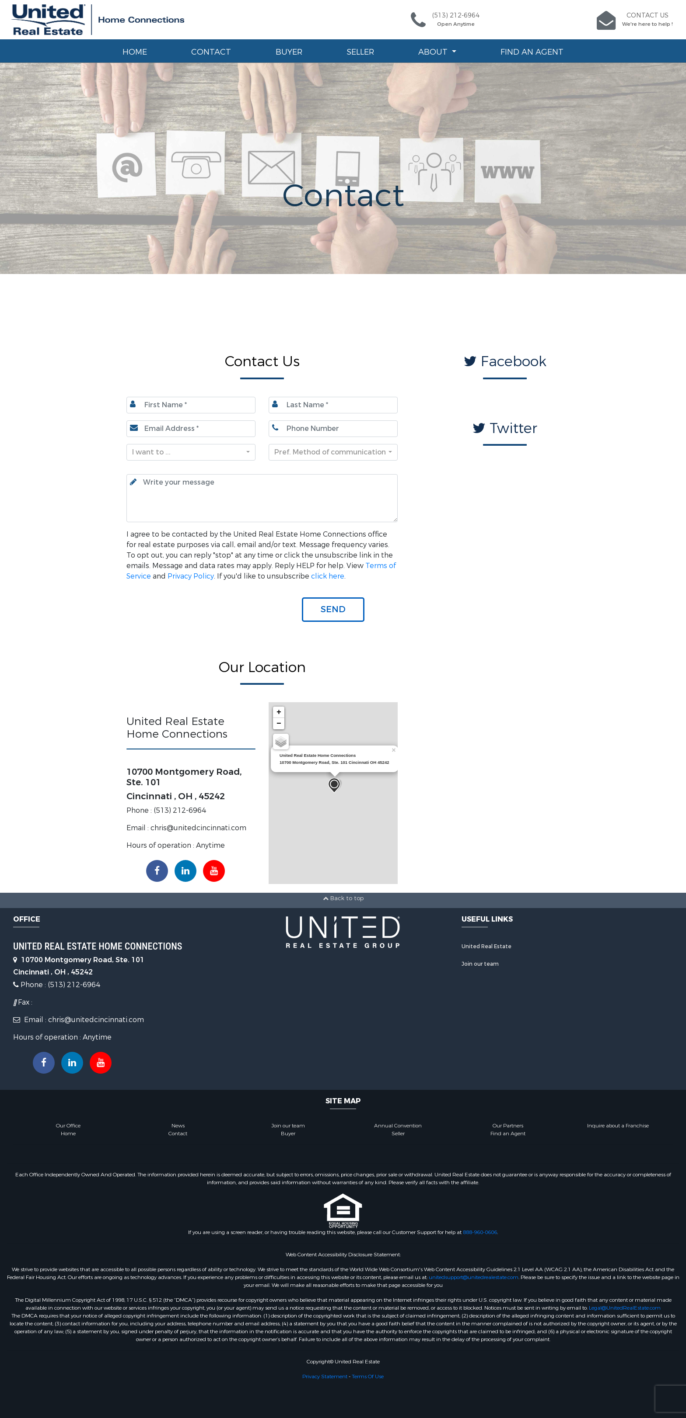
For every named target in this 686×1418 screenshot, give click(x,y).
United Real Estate (486, 946)
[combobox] (191, 452)
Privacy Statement (324, 1376)
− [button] (278, 723)
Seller (360, 52)
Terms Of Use (368, 1376)
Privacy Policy (191, 576)
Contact (211, 52)
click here (327, 576)
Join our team (480, 963)
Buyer (289, 52)
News (178, 1125)
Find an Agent (532, 52)
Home (134, 52)
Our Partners (508, 1125)
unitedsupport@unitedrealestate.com (473, 1277)
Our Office (68, 1125)
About (434, 52)
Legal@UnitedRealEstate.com (625, 1307)
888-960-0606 (480, 1232)
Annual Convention (398, 1125)
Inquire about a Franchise (618, 1125)
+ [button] (278, 712)
